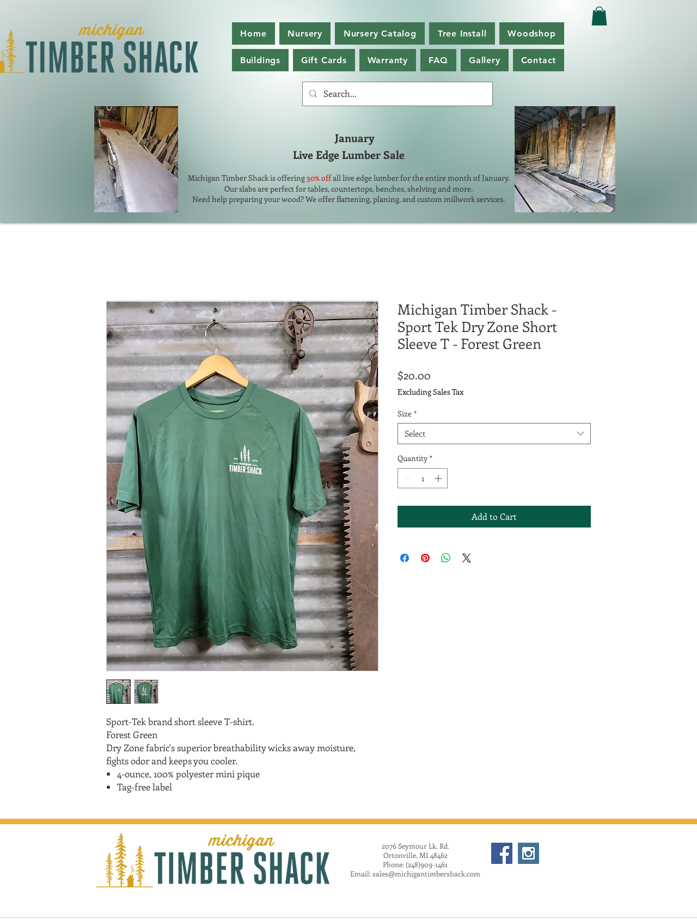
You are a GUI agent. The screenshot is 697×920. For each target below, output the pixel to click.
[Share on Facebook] (404, 558)
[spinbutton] (422, 478)
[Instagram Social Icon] (528, 853)
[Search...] (396, 94)
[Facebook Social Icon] (501, 853)
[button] (380, 33)
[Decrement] (406, 478)
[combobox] (494, 433)
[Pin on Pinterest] (425, 558)
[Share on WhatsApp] (446, 558)
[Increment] (439, 478)
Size (407, 413)
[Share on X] (466, 558)
